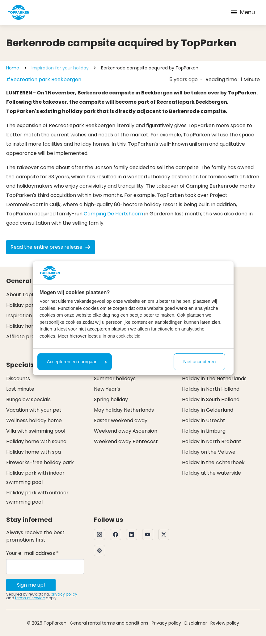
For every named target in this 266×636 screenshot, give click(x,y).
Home (12, 68)
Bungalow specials (28, 399)
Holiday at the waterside (211, 472)
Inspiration (19, 315)
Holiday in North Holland (210, 389)
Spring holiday (111, 399)
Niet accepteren (199, 361)
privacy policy (64, 594)
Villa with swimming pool (35, 430)
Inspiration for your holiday (60, 68)
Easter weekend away (120, 420)
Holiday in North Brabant (211, 441)
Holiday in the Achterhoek (213, 462)
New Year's (107, 389)
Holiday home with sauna (36, 441)
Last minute (20, 389)
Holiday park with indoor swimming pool (35, 477)
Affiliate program (27, 336)
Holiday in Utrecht (203, 420)
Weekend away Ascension (125, 430)
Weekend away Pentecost (126, 441)
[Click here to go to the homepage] (18, 12)
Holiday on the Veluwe (208, 451)
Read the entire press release (51, 247)
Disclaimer (195, 623)
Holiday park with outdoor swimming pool (37, 497)
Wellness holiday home (34, 420)
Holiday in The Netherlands (214, 378)
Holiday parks (22, 305)
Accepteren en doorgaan (77, 361)
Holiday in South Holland (210, 399)
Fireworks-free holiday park (40, 462)
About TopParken (27, 294)
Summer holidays (115, 378)
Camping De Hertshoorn (113, 213)
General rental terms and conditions (109, 623)
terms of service (30, 598)
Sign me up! (31, 584)
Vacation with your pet (33, 410)
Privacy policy (166, 623)
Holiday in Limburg (204, 430)
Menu (242, 12)
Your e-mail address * (32, 553)
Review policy (224, 623)
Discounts (18, 378)
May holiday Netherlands (124, 410)
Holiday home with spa (33, 451)
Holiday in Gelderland (207, 410)
